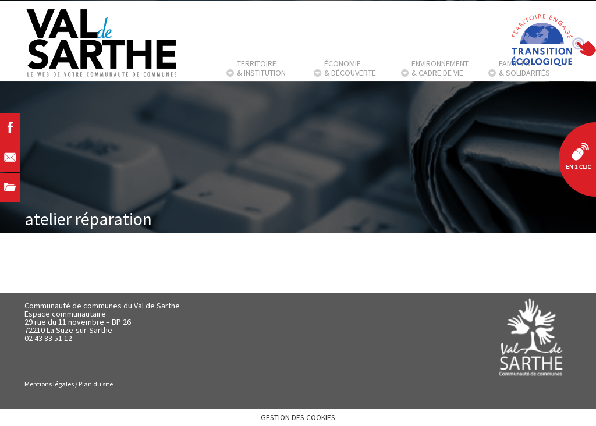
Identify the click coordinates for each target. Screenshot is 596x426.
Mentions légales (49, 383)
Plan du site (96, 383)
